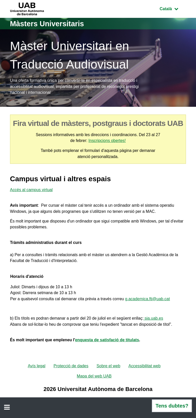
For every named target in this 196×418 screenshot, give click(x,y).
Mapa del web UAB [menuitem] (94, 381)
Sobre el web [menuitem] (108, 371)
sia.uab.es (156, 323)
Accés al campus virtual (31, 191)
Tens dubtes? (171, 406)
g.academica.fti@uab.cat (150, 303)
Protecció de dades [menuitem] (70, 371)
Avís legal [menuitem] (36, 371)
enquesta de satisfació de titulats (109, 345)
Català (173, 8)
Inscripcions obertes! (107, 141)
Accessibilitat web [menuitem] (145, 371)
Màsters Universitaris (49, 23)
